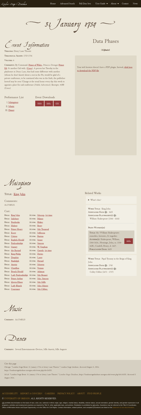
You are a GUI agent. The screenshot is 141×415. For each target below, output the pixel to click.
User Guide (100, 4)
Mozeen (40, 265)
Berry (39, 226)
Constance (15, 289)
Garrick (40, 250)
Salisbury (15, 219)
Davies (40, 254)
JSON (39, 104)
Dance (11, 110)
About (113, 4)
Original (97, 50)
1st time (48, 215)
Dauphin (15, 258)
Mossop (40, 215)
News (135, 4)
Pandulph (15, 261)
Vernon (40, 268)
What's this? (95, 200)
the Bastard (16, 250)
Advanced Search (67, 4)
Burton (40, 236)
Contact (125, 4)
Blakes (40, 222)
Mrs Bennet (42, 275)
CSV (57, 104)
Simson (40, 243)
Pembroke (15, 222)
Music (11, 106)
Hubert (14, 226)
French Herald (17, 272)
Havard (40, 261)
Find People (94, 394)
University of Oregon (17, 399)
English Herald (17, 240)
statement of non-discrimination (123, 407)
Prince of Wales (35, 65)
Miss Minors (42, 286)
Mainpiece (13, 102)
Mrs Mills (41, 282)
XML (49, 104)
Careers (50, 394)
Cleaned (112, 50)
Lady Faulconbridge (19, 275)
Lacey (39, 258)
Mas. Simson (42, 279)
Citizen (14, 236)
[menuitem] (53, 3)
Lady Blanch (16, 286)
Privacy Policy (66, 394)
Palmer (40, 219)
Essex (13, 233)
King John (19, 194)
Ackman (40, 272)
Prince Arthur (17, 279)
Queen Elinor (17, 282)
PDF (82, 50)
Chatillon (15, 268)
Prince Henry (17, 229)
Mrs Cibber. (42, 289)
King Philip (16, 254)
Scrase (40, 240)
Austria (14, 265)
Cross (29, 68)
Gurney (14, 247)
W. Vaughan (42, 247)
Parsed (128, 50)
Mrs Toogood (43, 229)
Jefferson (41, 233)
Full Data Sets (85, 4)
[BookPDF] (106, 105)
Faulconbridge (17, 243)
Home (53, 4)
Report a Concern (31, 394)
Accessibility (10, 394)
